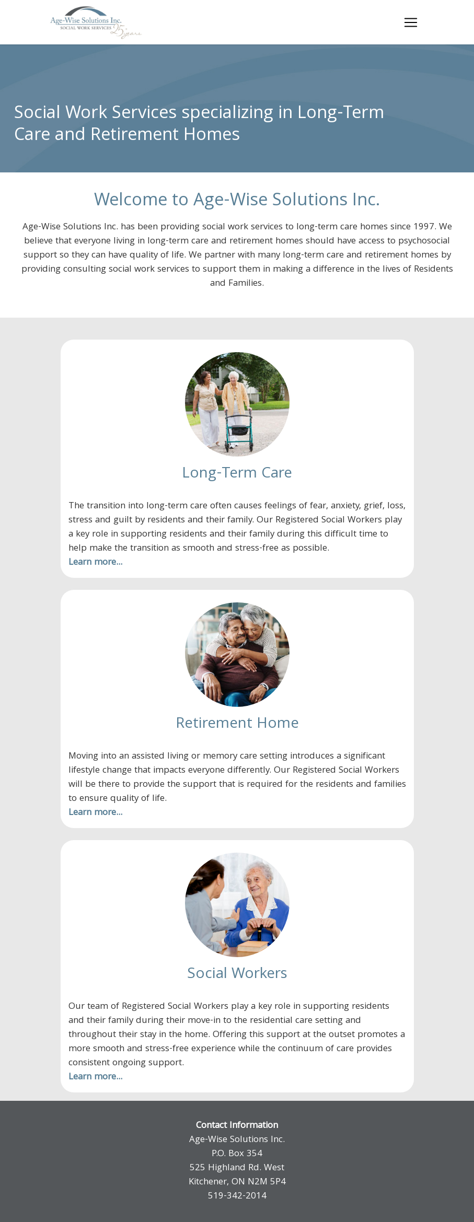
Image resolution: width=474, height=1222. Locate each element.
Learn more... (95, 563)
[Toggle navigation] (410, 22)
